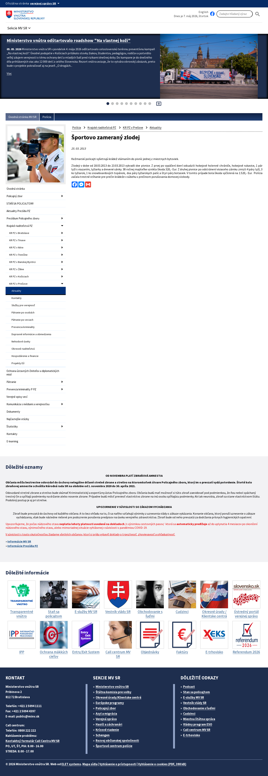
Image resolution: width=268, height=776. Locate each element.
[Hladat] (257, 14)
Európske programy (110, 703)
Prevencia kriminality (23, 327)
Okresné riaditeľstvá (23, 348)
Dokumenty (13, 411)
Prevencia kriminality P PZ (21, 389)
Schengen (103, 735)
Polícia (46, 117)
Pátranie (11, 382)
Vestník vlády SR (194, 703)
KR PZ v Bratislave (19, 233)
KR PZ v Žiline (16, 269)
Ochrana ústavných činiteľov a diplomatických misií (33, 372)
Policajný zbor (15, 196)
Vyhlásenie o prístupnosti (117, 764)
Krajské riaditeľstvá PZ (20, 226)
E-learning (12, 441)
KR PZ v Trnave (17, 240)
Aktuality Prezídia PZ (18, 211)
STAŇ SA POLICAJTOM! (20, 203)
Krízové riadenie (107, 730)
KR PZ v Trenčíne (18, 254)
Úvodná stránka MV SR (22, 117)
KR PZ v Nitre (16, 247)
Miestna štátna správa (199, 719)
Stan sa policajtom (196, 692)
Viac (9, 73)
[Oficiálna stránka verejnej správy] (45, 3)
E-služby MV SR (193, 697)
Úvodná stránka (16, 188)
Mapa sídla (90, 764)
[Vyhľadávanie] (234, 13)
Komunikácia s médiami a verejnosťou (28, 404)
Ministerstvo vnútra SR (112, 687)
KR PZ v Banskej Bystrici (22, 262)
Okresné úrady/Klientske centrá (118, 697)
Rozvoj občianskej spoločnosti (117, 740)
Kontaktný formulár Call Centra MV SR (33, 741)
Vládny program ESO (197, 724)
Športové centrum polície (114, 746)
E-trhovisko (191, 735)
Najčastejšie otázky (18, 419)
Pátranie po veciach (22, 319)
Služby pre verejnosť (23, 305)
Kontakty (17, 298)
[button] (19, 27)
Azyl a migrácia (106, 714)
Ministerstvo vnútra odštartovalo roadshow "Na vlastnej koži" (68, 40)
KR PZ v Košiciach (19, 276)
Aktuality (16, 290)
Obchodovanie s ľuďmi (199, 708)
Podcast (189, 687)
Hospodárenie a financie (25, 356)
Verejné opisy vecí (17, 396)
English (203, 12)
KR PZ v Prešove (18, 283)
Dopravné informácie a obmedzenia (31, 334)
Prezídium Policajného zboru (23, 218)
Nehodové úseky (21, 341)
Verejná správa (106, 719)
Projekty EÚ (18, 363)
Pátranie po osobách (23, 312)
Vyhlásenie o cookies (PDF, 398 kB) (162, 764)
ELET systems (71, 764)
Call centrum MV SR (196, 730)
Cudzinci (189, 714)
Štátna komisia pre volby (113, 692)
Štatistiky (12, 426)
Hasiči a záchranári (109, 724)
